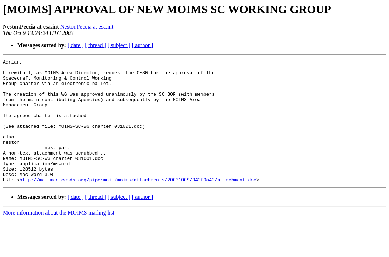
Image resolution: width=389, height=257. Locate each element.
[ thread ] (95, 45)
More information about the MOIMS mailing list (58, 237)
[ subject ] (119, 45)
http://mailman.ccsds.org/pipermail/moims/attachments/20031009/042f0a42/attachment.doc (138, 204)
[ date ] (76, 45)
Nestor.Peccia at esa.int (86, 27)
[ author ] (142, 45)
